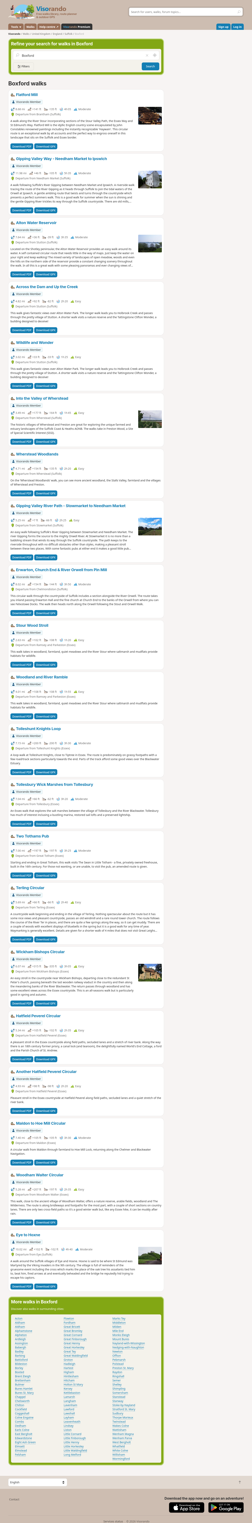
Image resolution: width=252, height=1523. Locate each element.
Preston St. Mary (123, 1368)
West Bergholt (121, 1442)
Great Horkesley (74, 1347)
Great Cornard (73, 1335)
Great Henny (72, 1343)
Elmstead (21, 1450)
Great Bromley (73, 1331)
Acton (18, 1318)
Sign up (223, 27)
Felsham (20, 1454)
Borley (19, 1368)
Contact (14, 1499)
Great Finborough (75, 1339)
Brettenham (23, 1380)
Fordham (69, 1322)
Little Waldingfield (75, 1450)
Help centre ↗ (48, 27)
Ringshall (118, 1376)
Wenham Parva (122, 1438)
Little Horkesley (74, 1446)
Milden (116, 1327)
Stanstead (118, 1397)
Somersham (120, 1393)
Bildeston (21, 1364)
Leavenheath (72, 1421)
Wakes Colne (120, 1426)
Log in (237, 27)
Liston (68, 1430)
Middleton (119, 1322)
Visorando (14, 34)
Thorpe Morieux (122, 1417)
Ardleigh (20, 1339)
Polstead (118, 1364)
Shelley (116, 1384)
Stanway (117, 1401)
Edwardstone (23, 1438)
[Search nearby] (155, 55)
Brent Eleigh (23, 1376)
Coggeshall (22, 1413)
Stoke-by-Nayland (123, 1405)
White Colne (120, 1450)
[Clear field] (147, 55)
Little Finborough (75, 1438)
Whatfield (118, 1446)
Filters (23, 66)
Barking (20, 1355)
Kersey (68, 1388)
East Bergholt (23, 1434)
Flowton (69, 1318)
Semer (116, 1380)
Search (150, 66)
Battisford (21, 1360)
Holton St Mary (73, 1384)
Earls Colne (22, 1430)
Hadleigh (69, 1364)
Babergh (20, 1347)
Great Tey (70, 1351)
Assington (21, 1343)
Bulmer (19, 1384)
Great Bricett (72, 1327)
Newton (117, 1351)
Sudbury (117, 1413)
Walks (30, 27)
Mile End (118, 1331)
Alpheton (21, 1335)
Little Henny (71, 1442)
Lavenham (70, 1405)
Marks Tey (118, 1318)
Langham (70, 1401)
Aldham (20, 1322)
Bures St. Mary (24, 1393)
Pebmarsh (119, 1360)
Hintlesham (71, 1376)
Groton (68, 1360)
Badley (19, 1351)
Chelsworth (22, 1401)
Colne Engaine (24, 1417)
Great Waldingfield (76, 1355)
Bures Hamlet (23, 1388)
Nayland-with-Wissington (128, 1343)
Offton (116, 1355)
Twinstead (119, 1421)
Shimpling (118, 1388)
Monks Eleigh (121, 1335)
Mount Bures (120, 1339)
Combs (19, 1421)
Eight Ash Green (25, 1442)
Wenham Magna (123, 1434)
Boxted (19, 1372)
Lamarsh (69, 1397)
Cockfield (21, 1409)
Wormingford (121, 1459)
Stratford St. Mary (123, 1409)
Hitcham (69, 1380)
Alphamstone (23, 1331)
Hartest (68, 1368)
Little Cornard (73, 1434)
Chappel (20, 1397)
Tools (16, 27)
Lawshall (69, 1413)
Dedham (20, 1426)
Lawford (69, 1409)
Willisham (118, 1454)
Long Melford (72, 1454)
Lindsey (69, 1426)
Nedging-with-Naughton (128, 1347)
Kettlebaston (72, 1393)
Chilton (19, 1405)
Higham (69, 1372)
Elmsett (20, 1446)
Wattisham (119, 1430)
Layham (69, 1417)
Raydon (117, 1372)
